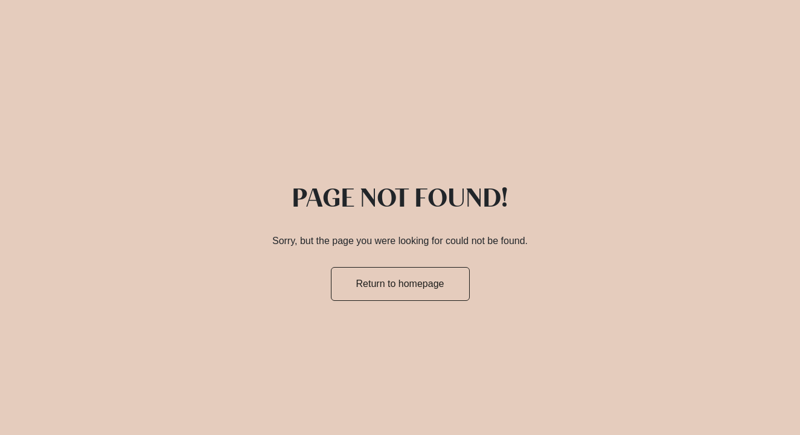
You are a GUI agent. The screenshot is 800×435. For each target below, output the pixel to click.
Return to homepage (400, 284)
